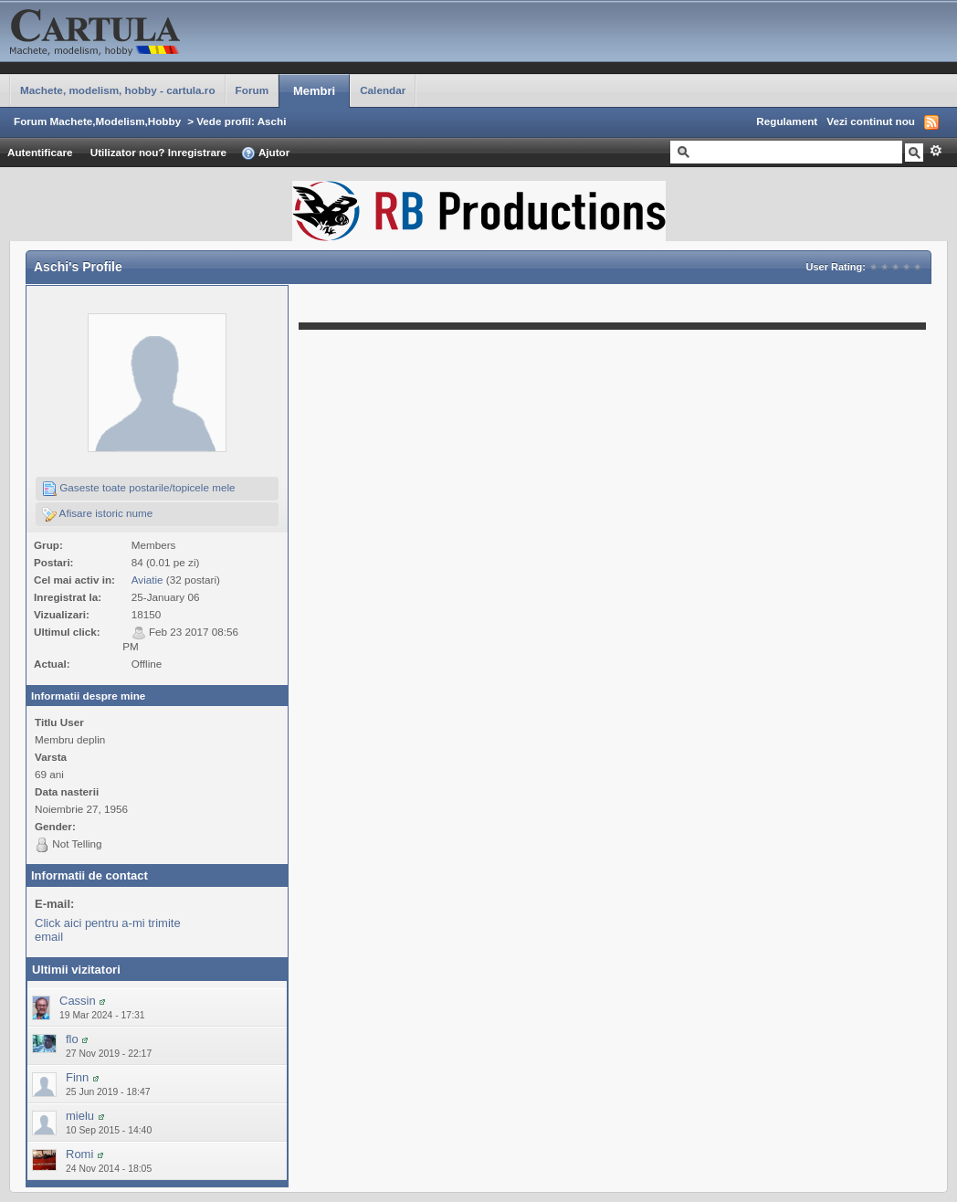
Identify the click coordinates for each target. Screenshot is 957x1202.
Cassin (77, 1000)
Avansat (935, 151)
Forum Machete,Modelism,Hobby (97, 121)
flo (72, 1039)
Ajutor (265, 153)
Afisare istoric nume (97, 514)
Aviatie (147, 579)
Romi (79, 1154)
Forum (252, 90)
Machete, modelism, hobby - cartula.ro (118, 90)
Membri (314, 91)
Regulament (786, 121)
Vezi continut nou (870, 121)
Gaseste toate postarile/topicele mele (139, 488)
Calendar (382, 90)
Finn (77, 1077)
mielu (80, 1116)
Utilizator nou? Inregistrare (158, 152)
